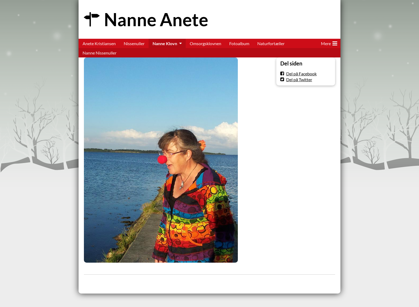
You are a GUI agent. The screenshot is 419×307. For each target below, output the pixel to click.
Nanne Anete (156, 19)
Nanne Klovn (165, 43)
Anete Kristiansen (99, 43)
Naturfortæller (271, 43)
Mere (329, 42)
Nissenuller (134, 43)
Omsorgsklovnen (205, 43)
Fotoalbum (239, 43)
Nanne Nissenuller (100, 52)
